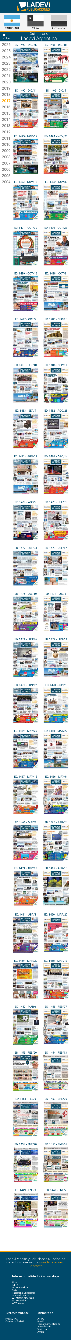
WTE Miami (18, 1303)
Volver (6, 37)
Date (14, 1290)
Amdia (40, 1331)
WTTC (26, 1295)
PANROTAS (11, 1318)
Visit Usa (42, 1329)
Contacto (36, 1266)
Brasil (40, 1321)
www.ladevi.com (51, 1262)
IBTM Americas (20, 1287)
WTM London (19, 1300)
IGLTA (15, 1284)
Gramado (17, 1295)
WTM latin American (23, 1297)
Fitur (14, 1282)
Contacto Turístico (15, 1321)
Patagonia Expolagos (23, 1292)
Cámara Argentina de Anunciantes (48, 1325)
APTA (40, 1318)
